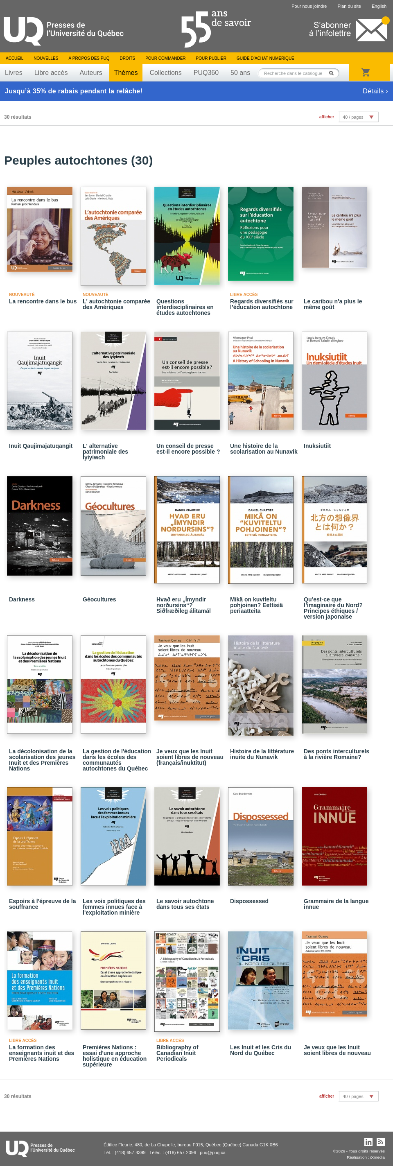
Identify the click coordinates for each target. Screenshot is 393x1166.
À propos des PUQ (88, 58)
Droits (127, 58)
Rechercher (334, 73)
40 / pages (353, 117)
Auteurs (91, 72)
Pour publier (211, 58)
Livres (14, 72)
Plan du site (349, 6)
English (379, 6)
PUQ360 (206, 72)
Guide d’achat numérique (265, 58)
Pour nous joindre (309, 6)
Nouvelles (46, 58)
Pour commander (165, 58)
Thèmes (126, 72)
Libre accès (51, 72)
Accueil (14, 58)
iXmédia (377, 1157)
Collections (165, 72)
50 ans (240, 72)
